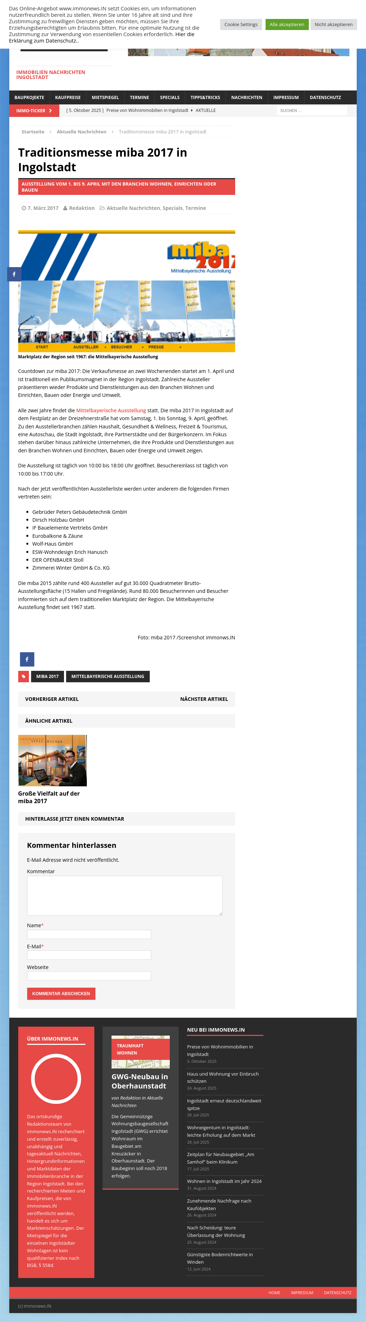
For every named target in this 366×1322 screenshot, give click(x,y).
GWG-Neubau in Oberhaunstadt (140, 1081)
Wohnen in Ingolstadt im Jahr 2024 (224, 1181)
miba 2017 (47, 676)
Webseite (38, 967)
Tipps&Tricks (205, 97)
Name (34, 925)
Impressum (286, 97)
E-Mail (34, 946)
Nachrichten (246, 97)
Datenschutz (325, 97)
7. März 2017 (43, 208)
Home (274, 1292)
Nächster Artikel (204, 699)
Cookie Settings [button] (241, 24)
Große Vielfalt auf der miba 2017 (49, 797)
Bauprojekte (29, 97)
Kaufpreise (67, 97)
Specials (169, 97)
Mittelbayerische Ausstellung (111, 410)
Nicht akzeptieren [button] (334, 24)
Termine (139, 97)
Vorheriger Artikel (52, 699)
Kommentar (41, 871)
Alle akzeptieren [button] (287, 24)
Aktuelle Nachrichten (133, 208)
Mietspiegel (105, 97)
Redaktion (82, 208)
